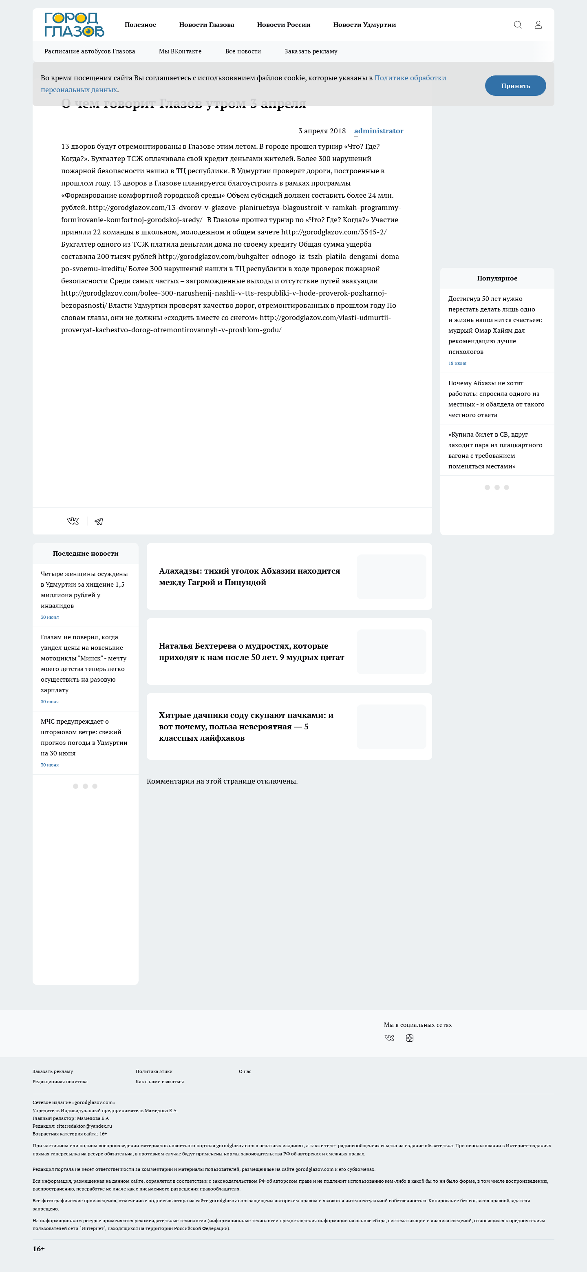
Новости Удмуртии (364, 24)
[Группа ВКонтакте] (389, 1038)
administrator (379, 130)
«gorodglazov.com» (93, 1102)
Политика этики (154, 1071)
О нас (245, 1071)
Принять (515, 86)
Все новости (243, 51)
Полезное (141, 24)
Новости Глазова (206, 24)
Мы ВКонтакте (180, 51)
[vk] (73, 521)
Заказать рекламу (311, 51)
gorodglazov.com (235, 1145)
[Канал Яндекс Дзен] (409, 1038)
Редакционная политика (60, 1081)
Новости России (284, 24)
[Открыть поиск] (518, 24)
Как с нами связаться (160, 1081)
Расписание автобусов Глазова (89, 51)
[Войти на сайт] (538, 24)
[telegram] (101, 521)
